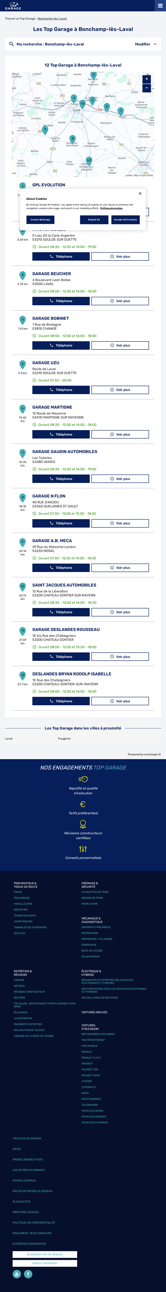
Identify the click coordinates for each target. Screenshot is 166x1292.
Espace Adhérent (45, 1263)
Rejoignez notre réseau (45, 1254)
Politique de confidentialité (34, 1222)
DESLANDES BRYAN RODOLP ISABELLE (71, 673)
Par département (93, 1040)
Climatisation (23, 1018)
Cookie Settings (40, 219)
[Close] (140, 193)
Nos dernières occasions (98, 1034)
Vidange (19, 980)
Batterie (19, 997)
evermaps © (152, 754)
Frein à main (89, 903)
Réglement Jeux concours (32, 1233)
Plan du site (21, 1201)
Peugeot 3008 (91, 1075)
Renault (87, 1051)
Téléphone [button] (61, 257)
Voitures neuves (94, 1012)
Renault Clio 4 (91, 1057)
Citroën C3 (89, 1087)
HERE (150, 175)
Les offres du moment (29, 1170)
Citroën (87, 1081)
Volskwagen (90, 1104)
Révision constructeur (29, 991)
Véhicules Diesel (93, 1110)
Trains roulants (25, 915)
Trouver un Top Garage (20, 18)
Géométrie (21, 909)
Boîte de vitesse (92, 950)
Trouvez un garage (27, 1138)
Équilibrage (22, 897)
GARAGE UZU (45, 362)
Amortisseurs (23, 921)
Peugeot (87, 1063)
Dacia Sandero (91, 1098)
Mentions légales (26, 1212)
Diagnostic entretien (28, 1024)
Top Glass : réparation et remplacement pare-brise (45, 1005)
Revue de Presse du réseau (33, 1191)
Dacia (85, 1093)
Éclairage (20, 1012)
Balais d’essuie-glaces (29, 1030)
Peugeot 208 (90, 1069)
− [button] (146, 88)
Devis (17, 1149)
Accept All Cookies (125, 219)
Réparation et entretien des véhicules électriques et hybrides (107, 981)
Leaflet (128, 175)
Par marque (89, 1045)
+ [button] (146, 79)
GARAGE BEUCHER (51, 273)
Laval (8, 738)
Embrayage (89, 944)
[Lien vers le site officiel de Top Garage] (13, 6)
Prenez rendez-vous (28, 1159)
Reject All (94, 219)
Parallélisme (23, 903)
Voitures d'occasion (90, 1027)
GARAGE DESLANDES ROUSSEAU (66, 629)
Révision (19, 985)
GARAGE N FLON (48, 496)
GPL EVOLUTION (48, 184)
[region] (83, 209)
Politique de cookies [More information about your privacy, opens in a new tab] (111, 208)
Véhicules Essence (94, 1116)
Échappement (91, 956)
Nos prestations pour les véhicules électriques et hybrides (114, 990)
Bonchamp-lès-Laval (52, 18)
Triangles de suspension (30, 927)
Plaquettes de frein (95, 892)
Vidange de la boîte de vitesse (34, 1036)
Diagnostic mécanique (96, 927)
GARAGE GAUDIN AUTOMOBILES (64, 451)
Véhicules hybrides (95, 1122)
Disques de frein (92, 897)
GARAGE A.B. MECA (52, 540)
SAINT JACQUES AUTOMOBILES (64, 585)
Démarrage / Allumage (97, 938)
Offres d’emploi (24, 1180)
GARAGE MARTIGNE (52, 407)
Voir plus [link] (120, 257)
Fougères (64, 738)
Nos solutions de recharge (100, 997)
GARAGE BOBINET (50, 318)
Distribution (90, 933)
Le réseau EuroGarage (29, 1243)
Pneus (18, 892)
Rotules (19, 933)
